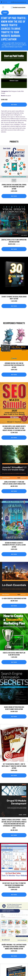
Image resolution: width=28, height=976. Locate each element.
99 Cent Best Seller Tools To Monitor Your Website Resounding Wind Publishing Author (14, 885)
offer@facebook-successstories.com (18, 2)
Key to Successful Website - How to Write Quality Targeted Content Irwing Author (14, 766)
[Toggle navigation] (3, 7)
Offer (5, 12)
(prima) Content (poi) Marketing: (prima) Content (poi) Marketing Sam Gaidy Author (14, 187)
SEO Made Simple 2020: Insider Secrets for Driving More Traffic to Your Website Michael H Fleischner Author (14, 428)
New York (5, 2)
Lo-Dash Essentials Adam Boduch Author (14, 598)
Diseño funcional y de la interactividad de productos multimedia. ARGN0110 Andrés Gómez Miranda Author (14, 947)
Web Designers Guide (14, 91)
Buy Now (14, 104)
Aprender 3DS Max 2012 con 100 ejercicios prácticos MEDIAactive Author (14, 365)
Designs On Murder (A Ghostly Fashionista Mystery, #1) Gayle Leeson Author (14, 545)
